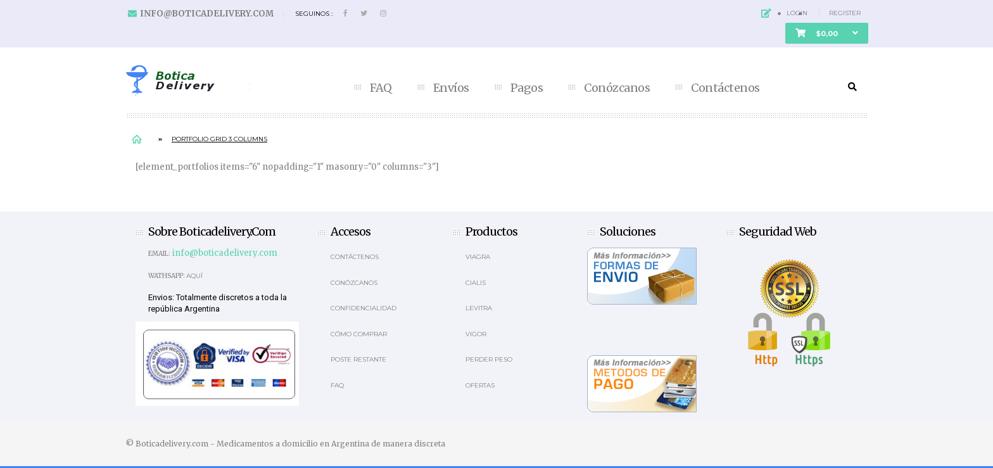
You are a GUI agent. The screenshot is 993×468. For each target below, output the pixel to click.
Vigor (475, 334)
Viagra (477, 257)
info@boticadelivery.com (207, 13)
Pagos (526, 88)
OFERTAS (480, 385)
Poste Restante (358, 359)
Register (845, 13)
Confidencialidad (363, 308)
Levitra (478, 308)
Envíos (451, 88)
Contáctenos (725, 88)
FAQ (381, 88)
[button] (826, 33)
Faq (337, 385)
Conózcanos (617, 88)
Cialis (475, 283)
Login (797, 13)
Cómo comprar (359, 334)
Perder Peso (488, 359)
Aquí (194, 276)
